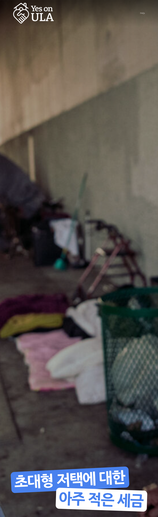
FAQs (142, 13)
